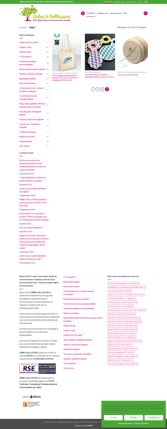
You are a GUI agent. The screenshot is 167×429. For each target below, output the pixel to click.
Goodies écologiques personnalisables (27, 63)
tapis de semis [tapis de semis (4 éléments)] (113, 360)
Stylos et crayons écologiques (31, 119)
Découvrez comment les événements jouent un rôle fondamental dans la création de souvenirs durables (32, 165)
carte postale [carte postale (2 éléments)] (127, 306)
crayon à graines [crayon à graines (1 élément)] (139, 310)
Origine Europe (25, 52)
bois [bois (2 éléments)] (110, 291)
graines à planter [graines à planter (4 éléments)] (131, 329)
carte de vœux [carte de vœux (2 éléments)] (114, 306)
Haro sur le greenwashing (29, 228)
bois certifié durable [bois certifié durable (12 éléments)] (123, 291)
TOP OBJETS (107, 2)
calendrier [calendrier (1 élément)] (131, 299)
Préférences (154, 417)
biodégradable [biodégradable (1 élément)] (113, 287)
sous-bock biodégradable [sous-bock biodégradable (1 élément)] (117, 353)
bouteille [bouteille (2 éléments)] (130, 295)
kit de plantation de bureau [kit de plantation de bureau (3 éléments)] (117, 333)
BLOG (140, 2)
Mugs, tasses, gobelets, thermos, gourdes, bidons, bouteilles (32, 105)
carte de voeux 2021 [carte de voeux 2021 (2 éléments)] (129, 302)
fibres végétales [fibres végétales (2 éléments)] (130, 326)
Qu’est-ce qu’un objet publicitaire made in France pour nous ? (32, 257)
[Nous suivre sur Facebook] (144, 2)
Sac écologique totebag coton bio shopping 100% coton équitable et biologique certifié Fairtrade (65, 78)
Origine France (25, 47)
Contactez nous (118, 2)
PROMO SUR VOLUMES (28, 42)
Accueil (22, 27)
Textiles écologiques (27, 132)
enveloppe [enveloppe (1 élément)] (112, 314)
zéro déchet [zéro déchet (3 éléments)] (132, 364)
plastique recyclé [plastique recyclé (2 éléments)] (114, 349)
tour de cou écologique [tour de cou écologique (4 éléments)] (116, 364)
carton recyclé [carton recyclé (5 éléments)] (114, 310)
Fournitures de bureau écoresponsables (28, 97)
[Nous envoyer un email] (146, 2)
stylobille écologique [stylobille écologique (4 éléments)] (115, 356)
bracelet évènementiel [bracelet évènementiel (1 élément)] (116, 299)
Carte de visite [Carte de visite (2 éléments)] (114, 302)
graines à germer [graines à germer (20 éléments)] (115, 329)
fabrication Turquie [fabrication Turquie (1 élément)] (115, 326)
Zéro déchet (24, 146)
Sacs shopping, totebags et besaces (30, 113)
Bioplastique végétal (27, 79)
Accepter (113, 417)
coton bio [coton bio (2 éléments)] (126, 310)
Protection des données (125, 423)
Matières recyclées (27, 137)
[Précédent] (93, 89)
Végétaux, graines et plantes (30, 74)
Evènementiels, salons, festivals (32, 69)
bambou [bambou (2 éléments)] (135, 283)
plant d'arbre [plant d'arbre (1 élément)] (127, 345)
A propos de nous (131, 2)
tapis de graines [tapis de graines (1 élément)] (131, 356)
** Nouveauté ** (25, 57)
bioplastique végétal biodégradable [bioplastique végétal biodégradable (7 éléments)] (133, 287)
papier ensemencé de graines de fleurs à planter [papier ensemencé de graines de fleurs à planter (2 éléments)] (124, 341)
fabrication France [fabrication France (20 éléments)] (116, 322)
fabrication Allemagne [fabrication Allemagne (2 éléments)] (127, 314)
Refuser (133, 417)
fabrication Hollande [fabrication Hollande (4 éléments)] (133, 322)
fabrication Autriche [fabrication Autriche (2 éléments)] (115, 318)
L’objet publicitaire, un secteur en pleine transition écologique (32, 179)
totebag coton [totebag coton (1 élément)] (127, 360)
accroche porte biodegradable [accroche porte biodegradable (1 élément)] (118, 283)
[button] (146, 13)
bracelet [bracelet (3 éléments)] (140, 295)
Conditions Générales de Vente (68, 422)
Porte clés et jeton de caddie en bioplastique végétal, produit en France (99, 76)
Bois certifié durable (27, 83)
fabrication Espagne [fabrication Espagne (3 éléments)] (132, 318)
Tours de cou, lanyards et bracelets (29, 126)
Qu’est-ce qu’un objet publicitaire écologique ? (32, 190)
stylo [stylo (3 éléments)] (131, 353)
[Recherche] (83, 13)
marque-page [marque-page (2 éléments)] (130, 337)
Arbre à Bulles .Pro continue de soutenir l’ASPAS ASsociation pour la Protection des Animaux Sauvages (34, 216)
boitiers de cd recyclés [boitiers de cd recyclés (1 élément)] (116, 295)
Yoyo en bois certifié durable (128, 75)
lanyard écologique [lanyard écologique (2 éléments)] (115, 337)
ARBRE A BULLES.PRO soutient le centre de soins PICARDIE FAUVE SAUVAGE (33, 202)
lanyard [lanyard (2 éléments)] (132, 333)
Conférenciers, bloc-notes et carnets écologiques (31, 90)
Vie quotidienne (25, 141)
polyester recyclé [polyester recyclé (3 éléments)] (130, 349)
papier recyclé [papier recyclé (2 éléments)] (113, 345)
